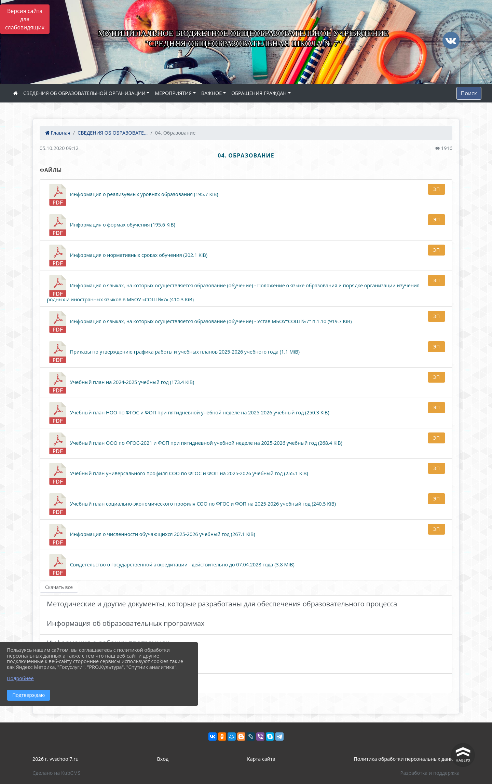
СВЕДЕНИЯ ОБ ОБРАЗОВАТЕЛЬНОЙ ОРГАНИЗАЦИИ (84, 93)
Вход (163, 759)
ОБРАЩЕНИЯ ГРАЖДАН (259, 93)
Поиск (469, 93)
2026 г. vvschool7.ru (55, 759)
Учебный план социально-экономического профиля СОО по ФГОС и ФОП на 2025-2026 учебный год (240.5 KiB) (191, 504)
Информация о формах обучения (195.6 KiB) (111, 225)
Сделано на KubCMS (56, 773)
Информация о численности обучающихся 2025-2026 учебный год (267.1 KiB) (151, 535)
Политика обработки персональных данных (407, 759)
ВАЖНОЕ (211, 93)
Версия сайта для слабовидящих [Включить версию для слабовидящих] (24, 19)
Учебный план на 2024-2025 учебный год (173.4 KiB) (120, 383)
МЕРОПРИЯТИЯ (173, 93)
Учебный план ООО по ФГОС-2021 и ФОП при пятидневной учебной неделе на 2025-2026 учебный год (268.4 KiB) (194, 443)
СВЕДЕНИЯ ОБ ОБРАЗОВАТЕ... (113, 132)
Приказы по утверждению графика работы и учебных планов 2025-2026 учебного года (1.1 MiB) (173, 352)
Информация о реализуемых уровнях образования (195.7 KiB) (132, 195)
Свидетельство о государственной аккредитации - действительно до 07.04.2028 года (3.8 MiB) (171, 565)
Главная (57, 132)
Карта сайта (261, 759)
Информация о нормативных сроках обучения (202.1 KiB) (127, 255)
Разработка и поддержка (430, 773)
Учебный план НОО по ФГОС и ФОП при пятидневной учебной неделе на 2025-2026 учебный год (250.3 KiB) (188, 413)
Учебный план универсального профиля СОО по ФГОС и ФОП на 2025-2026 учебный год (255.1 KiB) (177, 474)
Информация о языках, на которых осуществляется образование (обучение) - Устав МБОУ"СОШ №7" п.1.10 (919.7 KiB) (199, 322)
